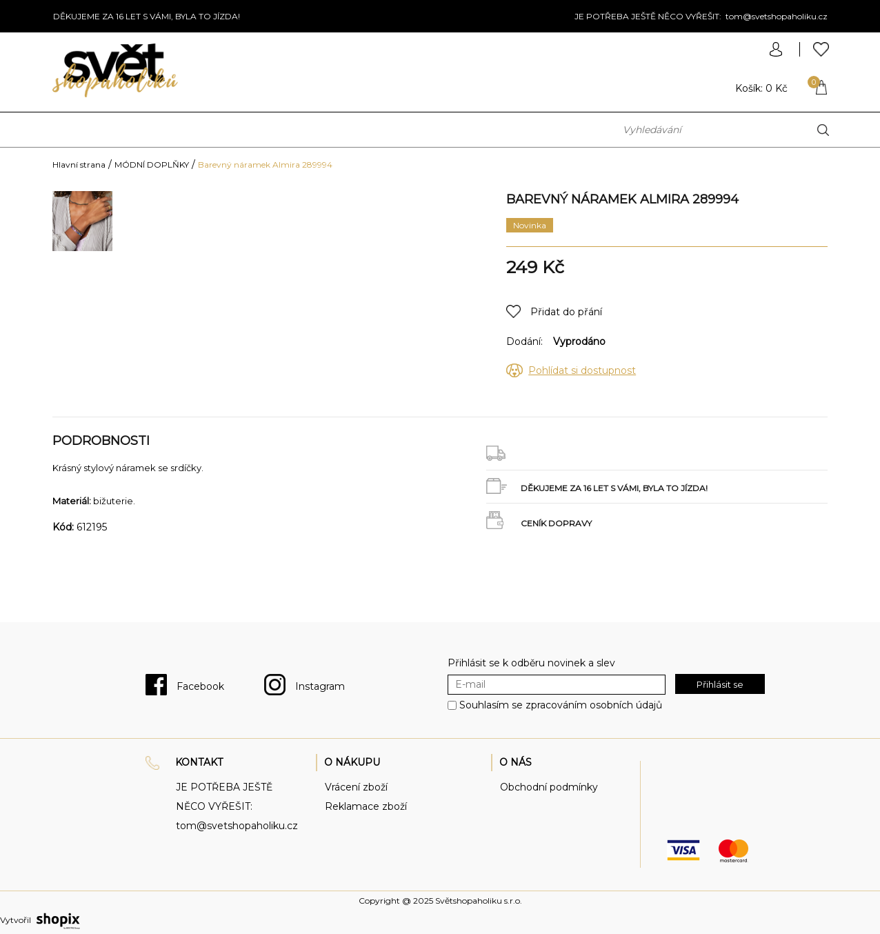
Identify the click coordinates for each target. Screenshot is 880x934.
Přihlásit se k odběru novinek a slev (531, 663)
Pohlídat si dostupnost (582, 370)
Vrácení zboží (356, 787)
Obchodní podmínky (549, 787)
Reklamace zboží (366, 806)
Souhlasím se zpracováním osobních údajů (560, 705)
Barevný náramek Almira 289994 (265, 164)
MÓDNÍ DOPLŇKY (151, 164)
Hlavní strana (79, 164)
